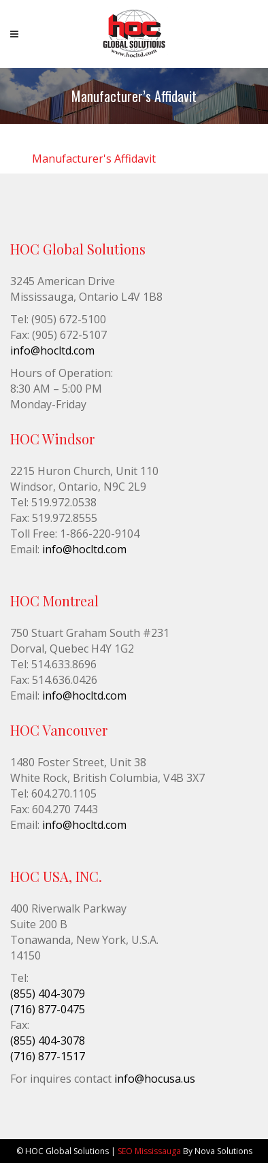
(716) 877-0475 (47, 1009)
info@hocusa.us (154, 1078)
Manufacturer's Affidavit (94, 158)
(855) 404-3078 (47, 1040)
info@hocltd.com (52, 350)
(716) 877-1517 (47, 1056)
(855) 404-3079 (47, 993)
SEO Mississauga (149, 1151)
